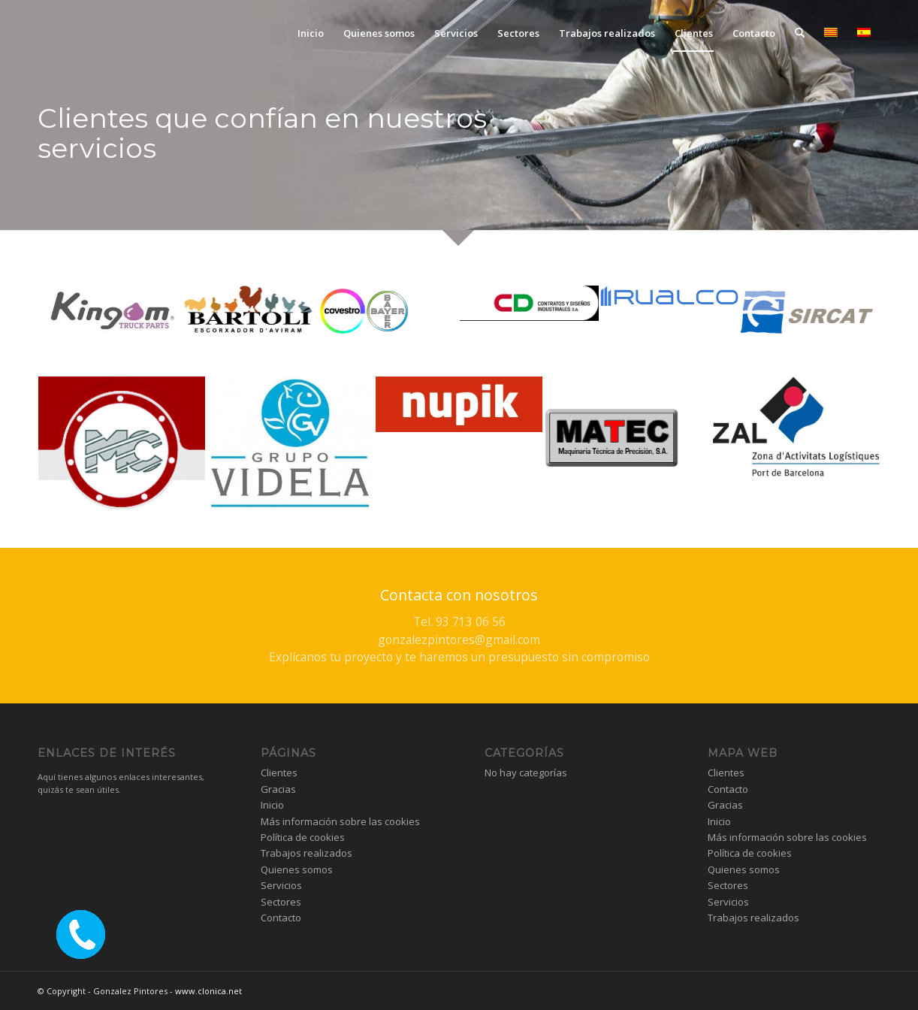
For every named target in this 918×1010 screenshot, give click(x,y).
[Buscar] (799, 33)
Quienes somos (297, 869)
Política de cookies (303, 837)
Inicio (272, 805)
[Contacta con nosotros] (459, 625)
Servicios (281, 885)
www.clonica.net (208, 990)
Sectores (281, 902)
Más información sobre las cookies (340, 821)
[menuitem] (311, 33)
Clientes (279, 772)
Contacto (281, 917)
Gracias (278, 789)
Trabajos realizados (306, 853)
